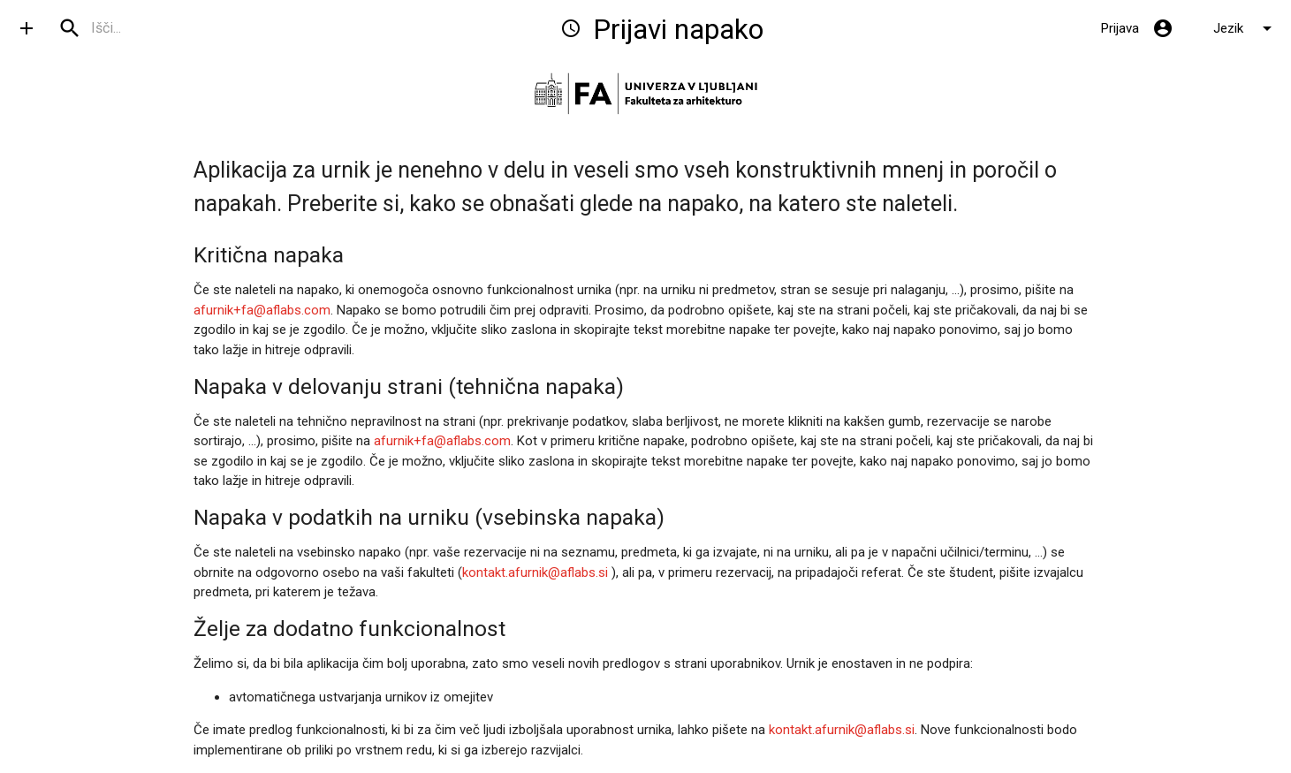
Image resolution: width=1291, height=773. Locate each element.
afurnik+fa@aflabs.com (262, 310)
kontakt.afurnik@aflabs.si (535, 572)
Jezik (1245, 28)
